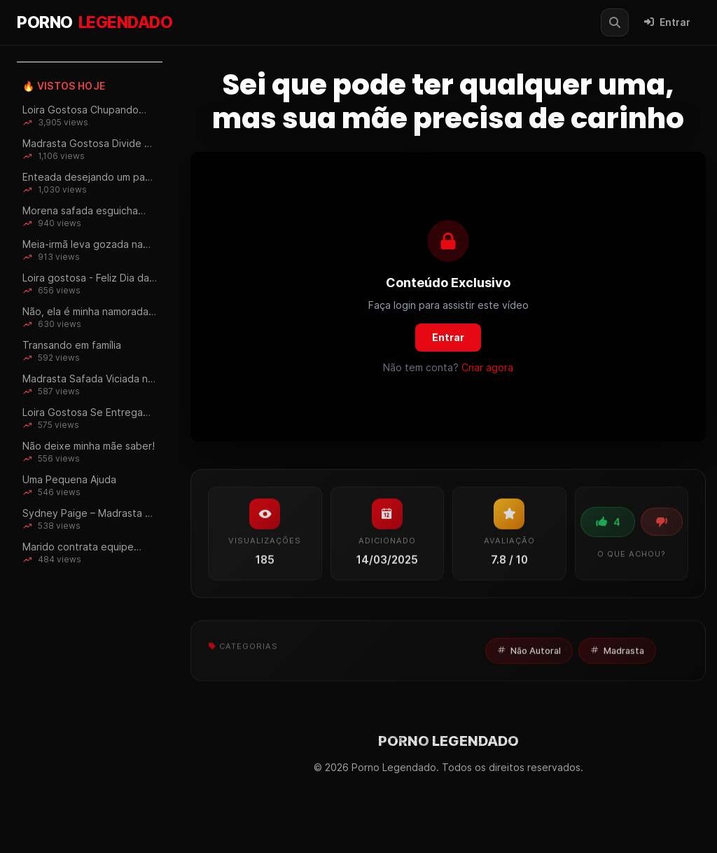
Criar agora (487, 367)
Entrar (667, 22)
